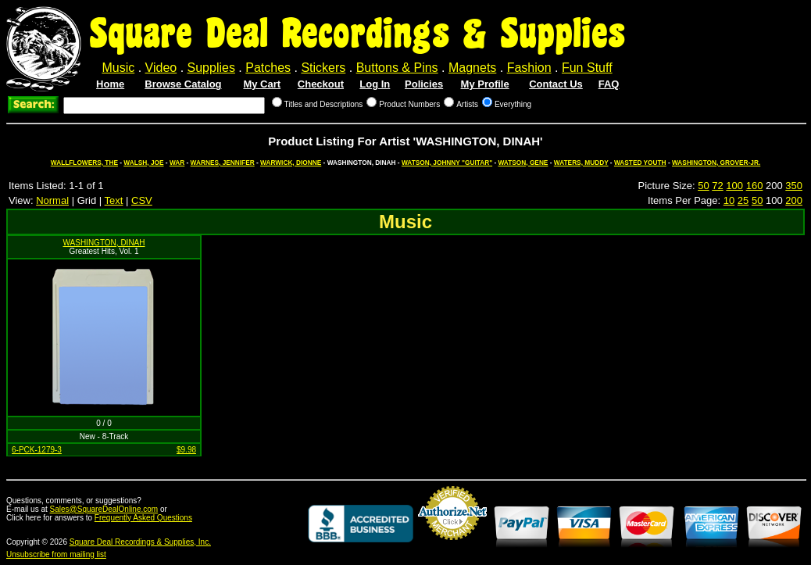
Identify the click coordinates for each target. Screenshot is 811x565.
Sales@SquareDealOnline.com (104, 509)
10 (728, 200)
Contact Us (556, 84)
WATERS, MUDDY (581, 162)
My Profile (485, 84)
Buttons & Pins (397, 67)
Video (161, 67)
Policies (424, 84)
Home (110, 84)
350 (793, 185)
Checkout (321, 84)
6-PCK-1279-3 (37, 449)
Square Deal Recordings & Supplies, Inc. (140, 542)
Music (118, 67)
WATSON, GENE (523, 162)
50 (703, 185)
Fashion (529, 67)
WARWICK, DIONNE (290, 162)
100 (734, 185)
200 (793, 200)
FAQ (609, 84)
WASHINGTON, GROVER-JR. (716, 162)
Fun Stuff (587, 67)
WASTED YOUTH (640, 162)
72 (717, 185)
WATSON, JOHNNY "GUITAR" (447, 162)
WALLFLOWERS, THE (84, 162)
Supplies (211, 67)
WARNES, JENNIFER (223, 162)
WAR (177, 162)
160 (754, 185)
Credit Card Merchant (452, 546)
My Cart (261, 84)
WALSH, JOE (143, 162)
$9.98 (186, 449)
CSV (141, 200)
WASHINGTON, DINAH (104, 242)
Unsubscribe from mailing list (56, 554)
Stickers (323, 67)
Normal (52, 200)
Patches (268, 67)
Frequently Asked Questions (143, 517)
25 (743, 200)
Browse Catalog (183, 84)
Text (114, 200)
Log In (374, 84)
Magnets (472, 67)
